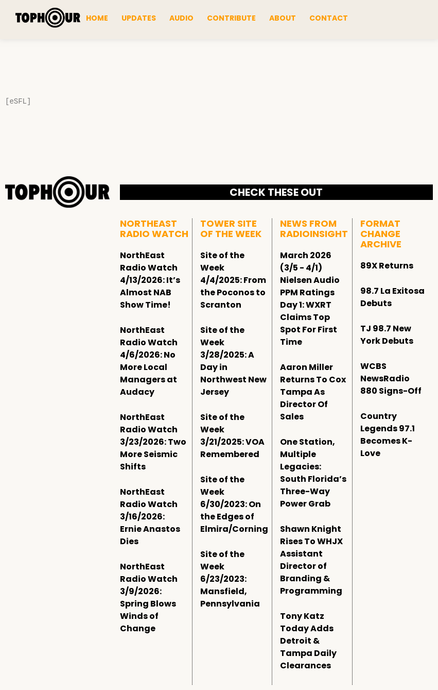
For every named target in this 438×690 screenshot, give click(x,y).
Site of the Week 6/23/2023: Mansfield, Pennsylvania (230, 579)
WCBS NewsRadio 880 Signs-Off (391, 378)
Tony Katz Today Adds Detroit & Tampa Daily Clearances (308, 640)
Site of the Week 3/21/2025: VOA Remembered (232, 435)
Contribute (231, 18)
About (282, 18)
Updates (138, 18)
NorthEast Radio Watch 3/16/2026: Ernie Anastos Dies (150, 516)
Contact (328, 18)
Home (97, 18)
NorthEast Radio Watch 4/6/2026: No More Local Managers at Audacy (149, 361)
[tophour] (47, 17)
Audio (181, 18)
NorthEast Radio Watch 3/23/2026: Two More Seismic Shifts (153, 442)
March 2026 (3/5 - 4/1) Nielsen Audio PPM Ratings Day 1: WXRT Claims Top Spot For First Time (310, 298)
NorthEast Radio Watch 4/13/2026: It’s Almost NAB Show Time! (150, 280)
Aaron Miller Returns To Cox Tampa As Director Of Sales (313, 392)
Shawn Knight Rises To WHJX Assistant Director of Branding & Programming (311, 560)
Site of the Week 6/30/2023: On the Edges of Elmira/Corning (234, 504)
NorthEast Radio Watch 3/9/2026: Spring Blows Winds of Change (149, 597)
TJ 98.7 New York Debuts (386, 335)
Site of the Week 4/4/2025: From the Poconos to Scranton (233, 280)
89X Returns (386, 266)
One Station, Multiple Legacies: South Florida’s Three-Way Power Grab (313, 473)
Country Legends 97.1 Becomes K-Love (387, 434)
